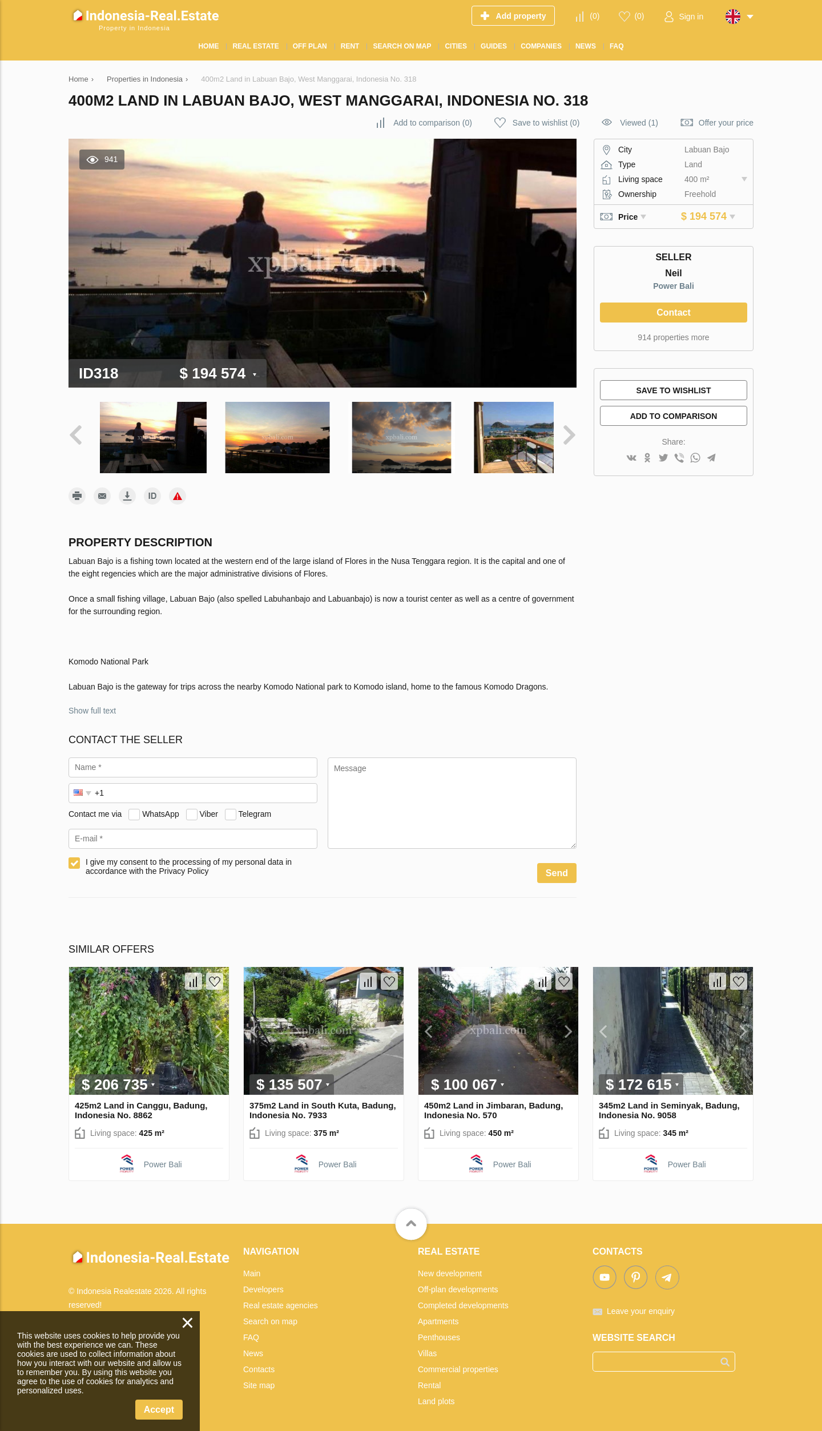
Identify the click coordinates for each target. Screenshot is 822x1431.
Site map (259, 1379)
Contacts (259, 1363)
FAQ (251, 1331)
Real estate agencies (280, 1299)
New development (450, 1267)
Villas (427, 1347)
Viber (209, 808)
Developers (263, 1283)
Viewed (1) (639, 122)
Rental (429, 1379)
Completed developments (463, 1299)
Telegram (255, 808)
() (594, 16)
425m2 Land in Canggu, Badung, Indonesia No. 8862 (141, 1104)
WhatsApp (160, 808)
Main (251, 1267)
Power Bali (673, 286)
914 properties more (673, 337)
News (253, 1347)
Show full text (92, 705)
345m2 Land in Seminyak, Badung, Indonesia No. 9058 (669, 1104)
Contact (673, 312)
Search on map (270, 1315)
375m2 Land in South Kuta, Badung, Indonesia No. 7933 (322, 1104)
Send (557, 867)
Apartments (438, 1315)
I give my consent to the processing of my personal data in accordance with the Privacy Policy (189, 861)
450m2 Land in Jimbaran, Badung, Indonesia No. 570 (493, 1104)
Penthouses (439, 1331)
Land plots (436, 1395)
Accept (159, 1409)
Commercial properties (458, 1363)
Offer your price (726, 122)
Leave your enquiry (641, 1305)
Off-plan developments (458, 1283)
